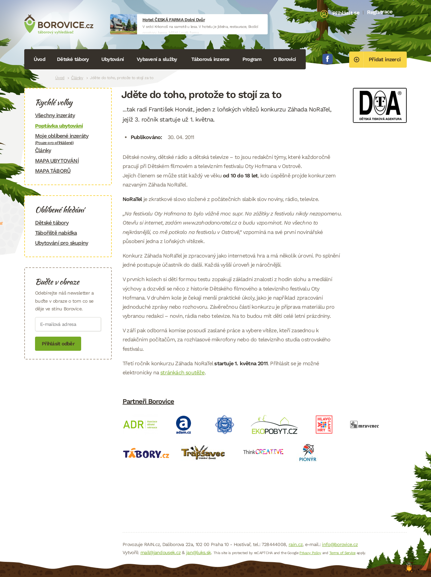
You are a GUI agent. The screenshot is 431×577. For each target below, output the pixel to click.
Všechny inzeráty (55, 115)
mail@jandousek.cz (160, 552)
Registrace (380, 11)
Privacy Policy (310, 553)
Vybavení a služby (157, 59)
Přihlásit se (346, 13)
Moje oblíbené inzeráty (68, 139)
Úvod (39, 59)
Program (252, 59)
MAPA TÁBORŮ (52, 171)
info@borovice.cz (340, 544)
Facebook (327, 59)
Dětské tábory (73, 59)
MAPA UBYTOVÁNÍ (57, 161)
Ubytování (112, 59)
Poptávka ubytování (59, 126)
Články (77, 77)
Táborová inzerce (210, 59)
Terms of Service (342, 553)
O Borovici (284, 59)
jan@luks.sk (198, 552)
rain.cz (295, 544)
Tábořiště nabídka (56, 233)
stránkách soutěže (182, 372)
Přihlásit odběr (58, 344)
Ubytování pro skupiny (61, 243)
